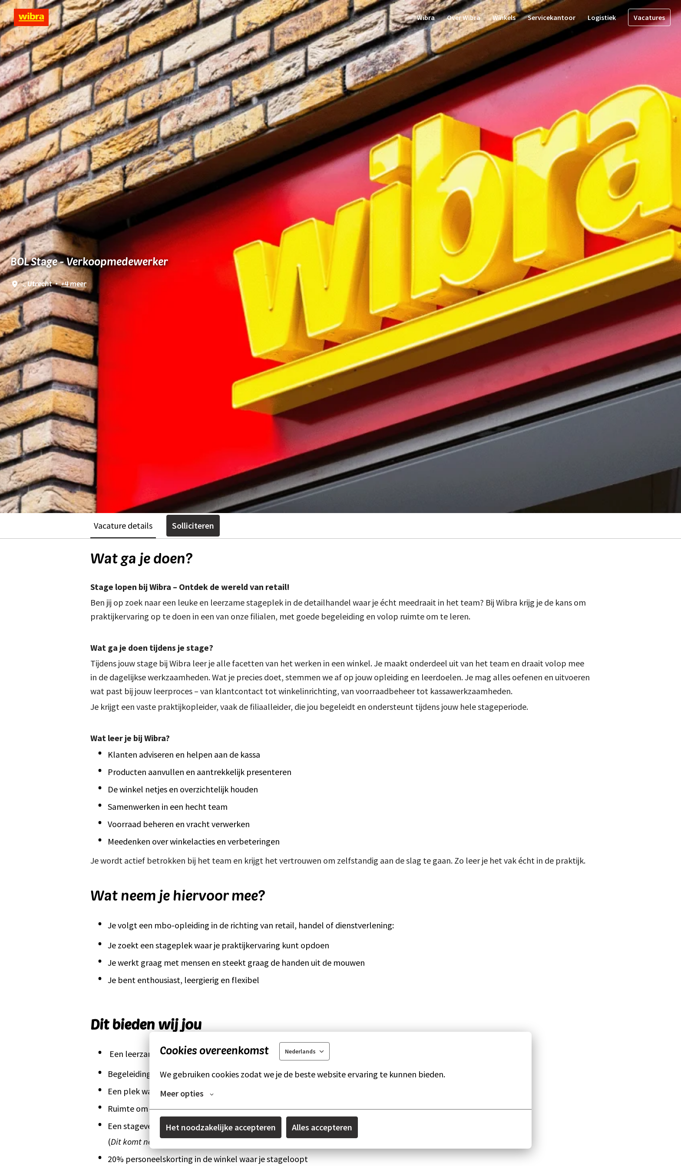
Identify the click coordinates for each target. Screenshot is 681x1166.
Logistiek (602, 17)
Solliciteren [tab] (193, 525)
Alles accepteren (322, 1127)
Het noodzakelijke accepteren (220, 1127)
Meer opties (187, 1093)
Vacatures (649, 17)
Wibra (426, 17)
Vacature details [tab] (123, 525)
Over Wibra (463, 17)
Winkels (504, 17)
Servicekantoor (551, 17)
